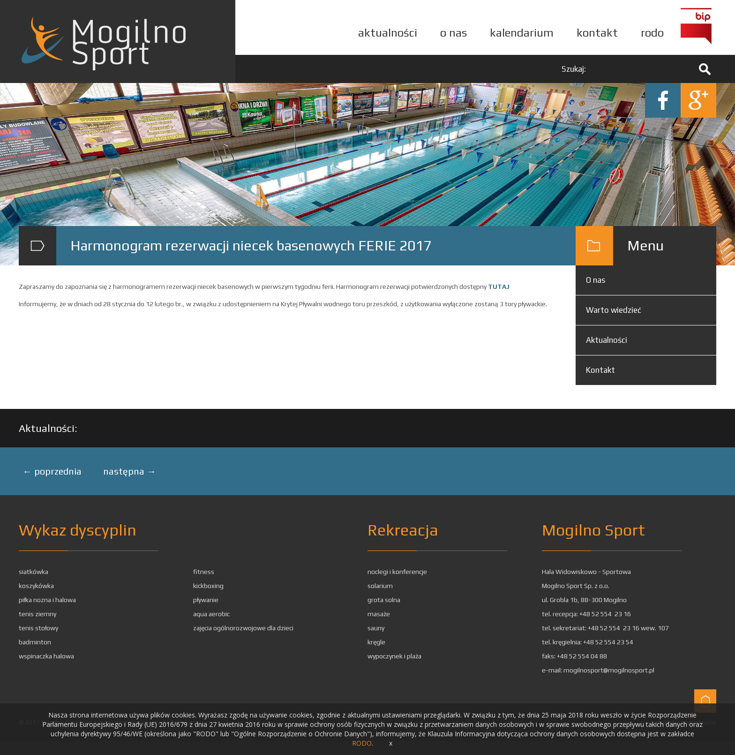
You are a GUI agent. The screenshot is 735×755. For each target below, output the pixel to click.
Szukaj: (574, 69)
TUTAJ (499, 286)
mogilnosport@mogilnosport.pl (608, 670)
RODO (362, 743)
